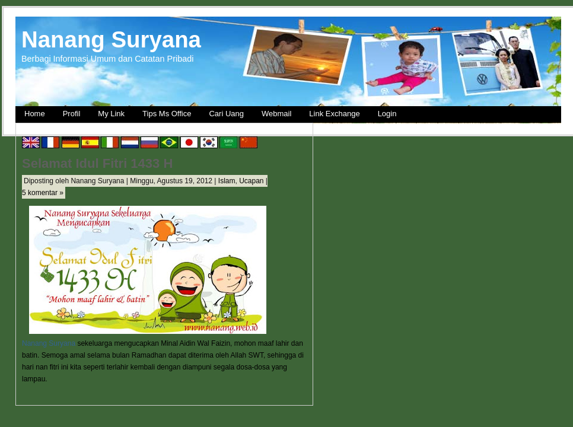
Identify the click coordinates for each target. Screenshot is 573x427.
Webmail (276, 113)
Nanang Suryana (111, 39)
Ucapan (251, 181)
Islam (226, 181)
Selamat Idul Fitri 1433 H (97, 163)
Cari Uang (226, 113)
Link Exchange (334, 113)
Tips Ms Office (166, 113)
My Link (111, 113)
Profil (72, 113)
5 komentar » (42, 193)
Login (387, 113)
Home (34, 113)
